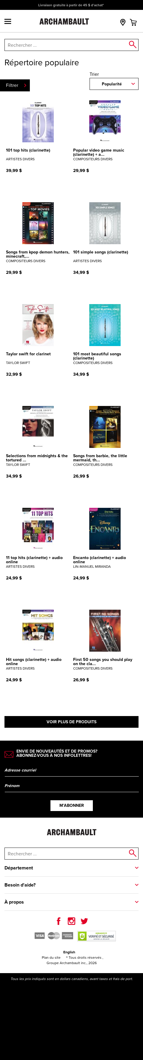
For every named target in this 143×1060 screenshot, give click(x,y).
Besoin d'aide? (20, 884)
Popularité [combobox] (112, 84)
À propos (14, 902)
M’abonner (71, 805)
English (69, 952)
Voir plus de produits (71, 722)
